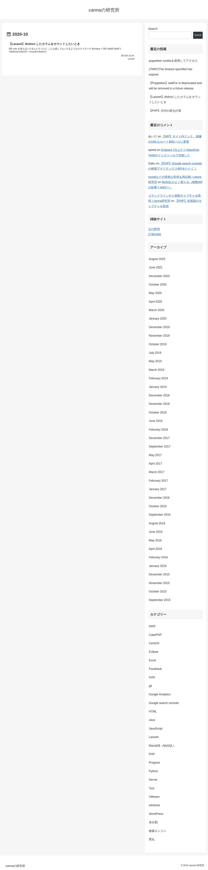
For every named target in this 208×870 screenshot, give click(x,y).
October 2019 (158, 344)
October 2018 (158, 412)
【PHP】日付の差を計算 (165, 110)
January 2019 (158, 387)
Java (152, 720)
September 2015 (159, 600)
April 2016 (155, 548)
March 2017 (156, 472)
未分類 (153, 822)
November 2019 (159, 335)
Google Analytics (160, 694)
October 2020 (158, 284)
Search (152, 28)
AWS (152, 626)
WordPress (156, 813)
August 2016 (157, 523)
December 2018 (159, 395)
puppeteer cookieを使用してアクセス (173, 60)
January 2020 (158, 318)
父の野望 (154, 229)
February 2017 (158, 480)
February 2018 (158, 429)
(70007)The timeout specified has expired (170, 72)
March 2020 (156, 310)
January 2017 (158, 489)
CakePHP (155, 634)
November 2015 (159, 583)
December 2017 (159, 438)
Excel (152, 660)
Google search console (164, 703)
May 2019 (155, 361)
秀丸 (152, 839)
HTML (153, 711)
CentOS (154, 643)
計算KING (154, 234)
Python (153, 771)
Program (154, 762)
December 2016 (159, 497)
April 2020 (155, 301)
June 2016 (155, 531)
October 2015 (158, 591)
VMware (154, 796)
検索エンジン (157, 831)
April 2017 (155, 463)
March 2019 (156, 369)
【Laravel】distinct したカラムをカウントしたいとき (175, 99)
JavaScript (155, 728)
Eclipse (153, 651)
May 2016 (155, 540)
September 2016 (159, 514)
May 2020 (155, 293)
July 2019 (155, 352)
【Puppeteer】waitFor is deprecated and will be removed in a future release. (175, 85)
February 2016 (158, 557)
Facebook (155, 668)
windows (154, 805)
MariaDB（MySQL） (162, 745)
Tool (151, 788)
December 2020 (159, 276)
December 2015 (159, 574)
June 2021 (155, 267)
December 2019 (159, 327)
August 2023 (157, 259)
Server (153, 779)
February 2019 (158, 378)
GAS (152, 677)
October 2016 (158, 506)
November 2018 (159, 403)
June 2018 (155, 421)
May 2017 (155, 455)
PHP (152, 754)
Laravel (153, 737)
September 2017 (159, 446)
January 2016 (158, 566)
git (150, 686)
